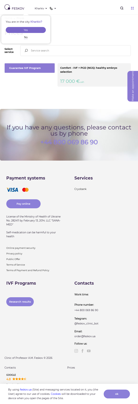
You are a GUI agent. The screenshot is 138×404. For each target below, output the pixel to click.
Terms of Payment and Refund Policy (27, 270)
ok (116, 394)
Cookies (56, 394)
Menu (132, 8)
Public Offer (13, 259)
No (26, 37)
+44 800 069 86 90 (69, 141)
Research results (20, 301)
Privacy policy (14, 253)
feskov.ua (26, 389)
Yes (26, 30)
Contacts (10, 367)
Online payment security (20, 247)
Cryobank (80, 189)
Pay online (23, 203)
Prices (71, 367)
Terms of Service (15, 264)
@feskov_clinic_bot (86, 323)
